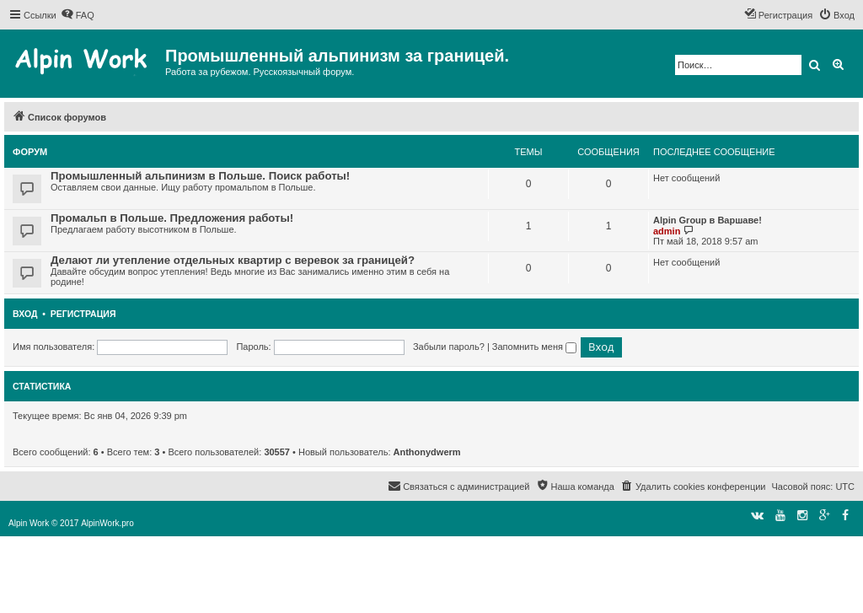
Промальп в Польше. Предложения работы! (172, 218)
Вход (25, 314)
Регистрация (83, 314)
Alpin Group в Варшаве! (707, 220)
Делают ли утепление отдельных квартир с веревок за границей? (233, 260)
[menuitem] (77, 15)
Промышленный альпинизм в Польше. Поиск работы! (200, 175)
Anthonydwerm (427, 452)
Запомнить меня (534, 346)
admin (666, 231)
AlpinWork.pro (107, 523)
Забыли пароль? (449, 346)
